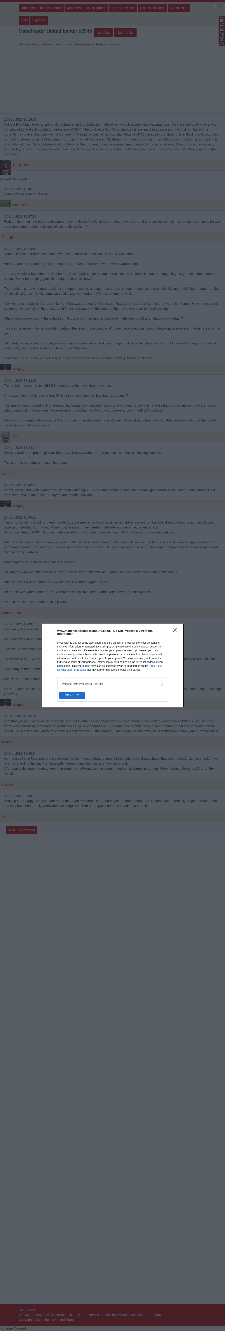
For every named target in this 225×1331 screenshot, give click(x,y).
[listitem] (112, 684)
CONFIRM (76, 694)
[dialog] (113, 665)
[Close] (176, 630)
